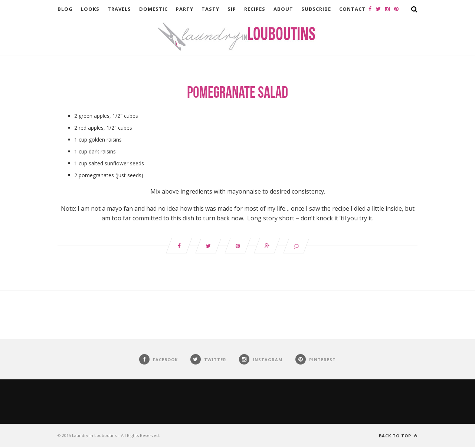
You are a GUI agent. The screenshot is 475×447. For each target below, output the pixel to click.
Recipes (254, 9)
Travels (119, 9)
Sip (231, 9)
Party (184, 9)
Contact (352, 9)
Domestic (153, 9)
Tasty (210, 9)
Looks (90, 9)
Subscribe (316, 9)
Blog (65, 9)
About (283, 9)
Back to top (398, 435)
